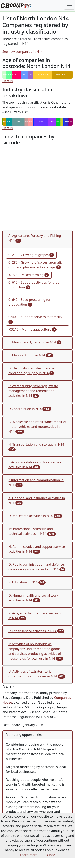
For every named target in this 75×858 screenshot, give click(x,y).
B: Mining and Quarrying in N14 (34, 342)
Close (51, 855)
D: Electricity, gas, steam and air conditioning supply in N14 (32, 370)
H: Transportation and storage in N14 (36, 446)
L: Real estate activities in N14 (35, 516)
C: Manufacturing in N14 (30, 355)
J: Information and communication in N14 (36, 482)
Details (7, 81)
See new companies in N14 (22, 51)
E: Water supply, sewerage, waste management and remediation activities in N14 (33, 391)
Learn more (28, 855)
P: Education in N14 (27, 582)
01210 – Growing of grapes (31, 255)
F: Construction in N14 (29, 409)
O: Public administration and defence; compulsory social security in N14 (36, 566)
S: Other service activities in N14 (36, 631)
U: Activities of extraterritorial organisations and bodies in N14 (36, 673)
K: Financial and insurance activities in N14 (36, 500)
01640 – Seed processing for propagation (29, 302)
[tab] (37, 239)
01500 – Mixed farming (29, 275)
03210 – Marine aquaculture (32, 329)
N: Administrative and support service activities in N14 (36, 549)
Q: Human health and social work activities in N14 (33, 597)
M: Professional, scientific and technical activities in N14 (32, 531)
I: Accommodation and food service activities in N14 (34, 464)
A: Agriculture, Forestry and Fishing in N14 (36, 238)
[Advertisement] (37, 188)
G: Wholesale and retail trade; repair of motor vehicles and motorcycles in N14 (37, 427)
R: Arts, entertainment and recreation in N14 (36, 615)
